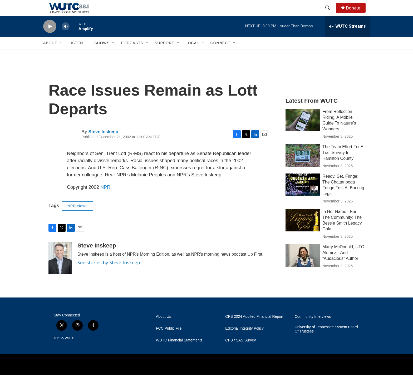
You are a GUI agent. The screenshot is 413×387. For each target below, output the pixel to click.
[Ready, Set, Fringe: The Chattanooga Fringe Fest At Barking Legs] (303, 196)
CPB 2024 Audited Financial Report (254, 328)
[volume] (65, 38)
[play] (50, 38)
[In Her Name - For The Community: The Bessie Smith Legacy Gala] (303, 232)
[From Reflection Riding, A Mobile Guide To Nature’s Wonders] (303, 132)
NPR (105, 199)
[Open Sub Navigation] (61, 55)
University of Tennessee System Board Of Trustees (326, 341)
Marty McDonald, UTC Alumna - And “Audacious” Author (343, 264)
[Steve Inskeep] (60, 270)
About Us (163, 328)
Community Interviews (313, 328)
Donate (356, 14)
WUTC (69, 350)
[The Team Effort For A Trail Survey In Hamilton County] (303, 167)
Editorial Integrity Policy (244, 340)
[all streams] (347, 38)
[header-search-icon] (330, 14)
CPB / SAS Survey (240, 352)
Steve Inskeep (103, 143)
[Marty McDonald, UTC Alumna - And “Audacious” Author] (303, 267)
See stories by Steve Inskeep (108, 274)
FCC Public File (168, 340)
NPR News (77, 218)
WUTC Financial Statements (179, 352)
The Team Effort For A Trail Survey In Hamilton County (342, 164)
